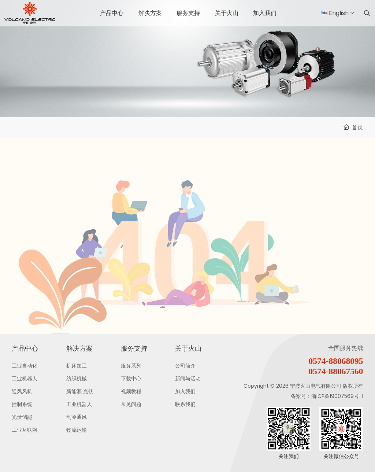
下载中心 (131, 378)
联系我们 (185, 404)
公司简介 (185, 365)
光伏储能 (22, 417)
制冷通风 (76, 417)
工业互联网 (24, 430)
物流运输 (76, 430)
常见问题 (131, 404)
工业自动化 (24, 365)
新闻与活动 (188, 378)
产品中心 (111, 13)
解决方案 (150, 13)
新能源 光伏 (79, 391)
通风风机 (22, 391)
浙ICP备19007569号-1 (337, 396)
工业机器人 (24, 378)
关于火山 (226, 13)
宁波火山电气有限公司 (315, 386)
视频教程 (131, 391)
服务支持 (188, 13)
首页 (357, 127)
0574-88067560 (336, 371)
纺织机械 (76, 378)
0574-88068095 (336, 361)
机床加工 (76, 365)
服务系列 (131, 365)
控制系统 (22, 404)
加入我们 (264, 13)
